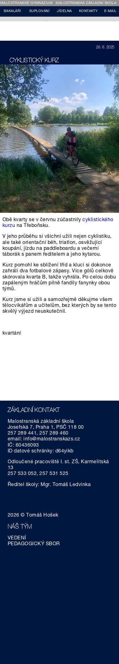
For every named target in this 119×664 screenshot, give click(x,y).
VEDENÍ (17, 538)
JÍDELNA (64, 11)
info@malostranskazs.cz (51, 439)
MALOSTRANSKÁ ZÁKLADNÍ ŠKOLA (86, 3)
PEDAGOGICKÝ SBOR (34, 544)
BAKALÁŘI (12, 11)
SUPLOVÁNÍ (39, 11)
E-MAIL (110, 11)
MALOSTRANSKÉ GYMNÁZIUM (26, 3)
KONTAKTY (88, 11)
